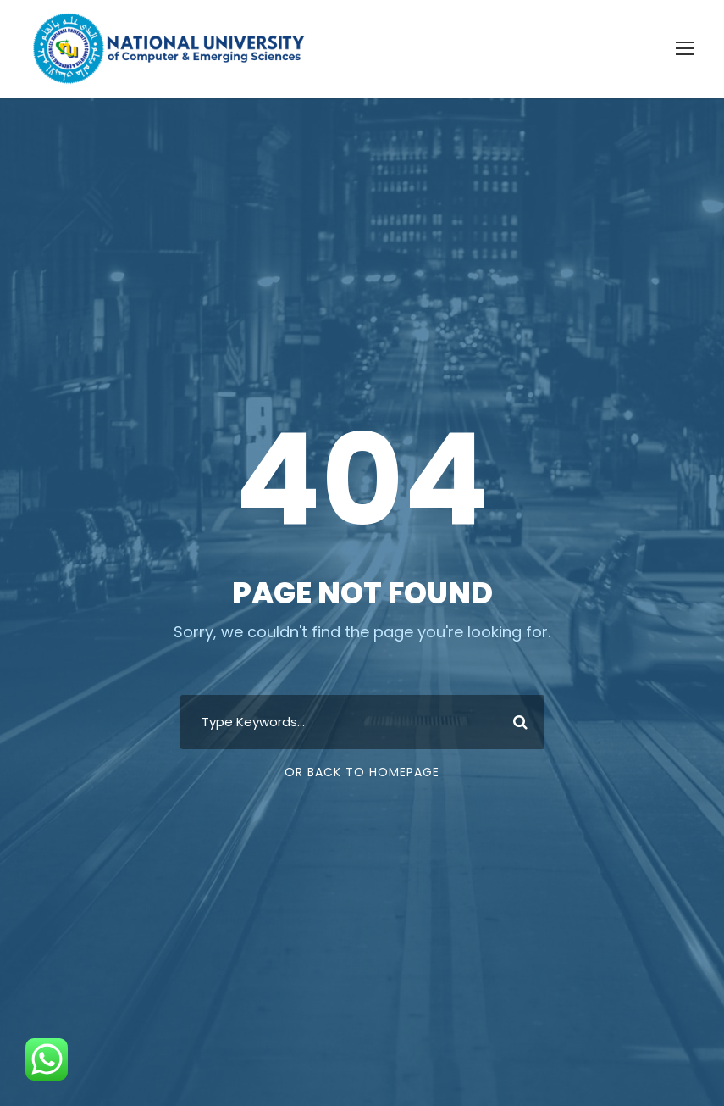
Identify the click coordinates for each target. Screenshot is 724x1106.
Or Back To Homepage (362, 772)
